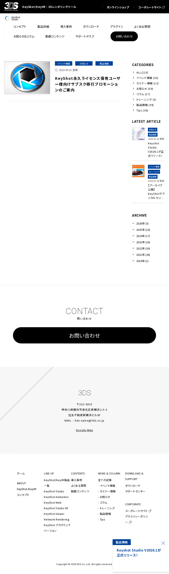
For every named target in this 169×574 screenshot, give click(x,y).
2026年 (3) (142, 223)
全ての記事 (105, 480)
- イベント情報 (106, 486)
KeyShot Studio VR (56, 508)
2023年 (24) (143, 242)
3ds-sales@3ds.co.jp (89, 420)
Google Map (84, 430)
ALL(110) (142, 72)
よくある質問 (78, 486)
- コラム (102, 502)
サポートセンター (135, 491)
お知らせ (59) (144, 89)
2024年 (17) (143, 236)
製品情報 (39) (145, 105)
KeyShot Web (52, 502)
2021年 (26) (143, 255)
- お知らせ (104, 497)
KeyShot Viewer (54, 514)
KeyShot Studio (54, 491)
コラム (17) (143, 94)
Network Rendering (56, 519)
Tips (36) (142, 110)
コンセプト (23, 495)
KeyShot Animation (56, 497)
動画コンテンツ (80, 491)
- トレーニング (106, 508)
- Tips (101, 519)
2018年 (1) (142, 261)
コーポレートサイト (136, 511)
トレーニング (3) (146, 99)
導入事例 (76, 480)
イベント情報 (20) (147, 78)
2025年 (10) (143, 230)
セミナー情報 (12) (147, 83)
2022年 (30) (143, 248)
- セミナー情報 (107, 491)
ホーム (21, 473)
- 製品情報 (104, 514)
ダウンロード (133, 486)
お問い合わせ (84, 335)
